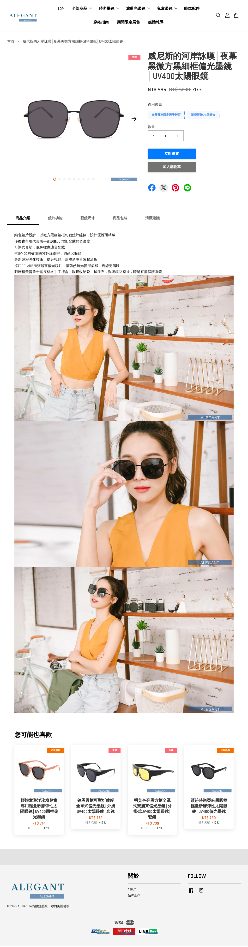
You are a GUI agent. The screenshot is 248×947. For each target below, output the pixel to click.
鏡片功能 (55, 219)
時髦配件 (192, 9)
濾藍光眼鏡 (138, 9)
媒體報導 (155, 22)
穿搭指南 (101, 22)
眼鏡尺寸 (87, 219)
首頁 (10, 42)
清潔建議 (152, 219)
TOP (60, 9)
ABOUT (132, 890)
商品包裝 (120, 219)
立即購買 (171, 155)
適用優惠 (155, 105)
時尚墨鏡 (109, 9)
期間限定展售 (128, 22)
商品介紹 (23, 219)
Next (134, 120)
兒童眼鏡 (167, 9)
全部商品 (82, 9)
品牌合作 (134, 896)
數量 (151, 128)
